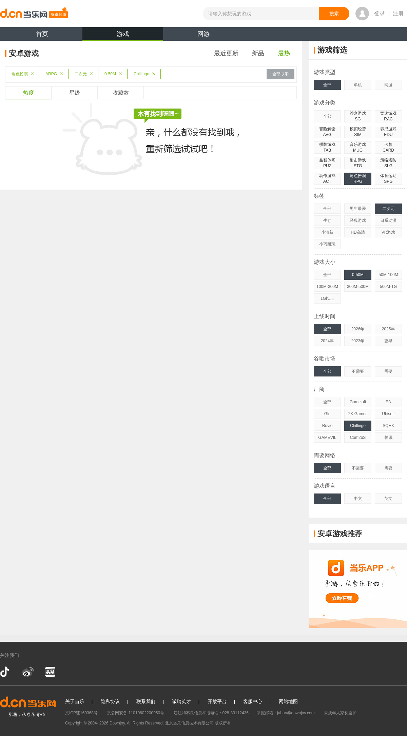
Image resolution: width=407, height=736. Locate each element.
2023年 (358, 340)
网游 (203, 34)
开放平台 (217, 701)
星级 (74, 93)
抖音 (5, 671)
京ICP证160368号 (81, 713)
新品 (258, 53)
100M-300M (327, 286)
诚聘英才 (181, 701)
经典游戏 (358, 220)
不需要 (358, 371)
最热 (284, 53)
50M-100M (388, 274)
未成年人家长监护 (340, 713)
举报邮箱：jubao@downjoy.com (286, 713)
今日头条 (49, 671)
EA (388, 402)
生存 (327, 220)
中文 (358, 498)
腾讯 (388, 437)
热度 (28, 93)
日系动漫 (388, 220)
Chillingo (145, 74)
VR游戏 (388, 232)
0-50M (113, 74)
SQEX (388, 425)
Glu (327, 413)
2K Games (358, 413)
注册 (398, 13)
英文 (388, 498)
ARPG (54, 74)
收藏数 (121, 93)
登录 (379, 13)
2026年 (358, 329)
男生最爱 (358, 208)
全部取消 (280, 74)
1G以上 (327, 298)
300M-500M (358, 286)
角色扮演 (23, 74)
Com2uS (358, 437)
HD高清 (358, 232)
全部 (327, 84)
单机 (358, 84)
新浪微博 (28, 671)
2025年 (388, 329)
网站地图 (288, 701)
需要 (388, 371)
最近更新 (226, 53)
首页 (42, 34)
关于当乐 (74, 701)
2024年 (327, 340)
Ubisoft (388, 413)
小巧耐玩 (327, 244)
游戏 (122, 36)
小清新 (327, 232)
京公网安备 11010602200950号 (135, 713)
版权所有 (223, 723)
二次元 (84, 74)
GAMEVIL (327, 437)
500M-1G (388, 286)
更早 (388, 340)
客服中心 (252, 701)
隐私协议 (110, 701)
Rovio (327, 425)
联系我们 (145, 701)
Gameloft (358, 402)
